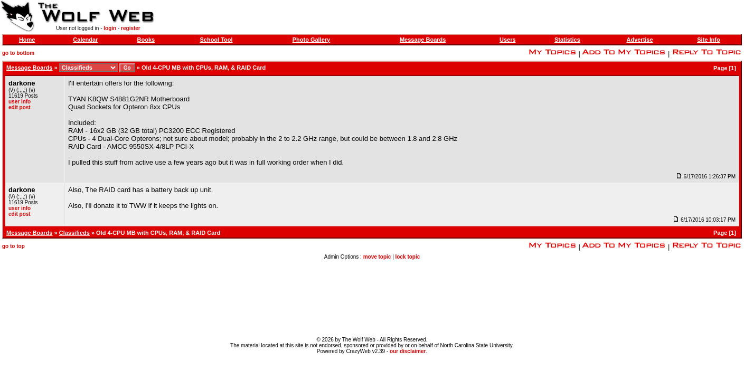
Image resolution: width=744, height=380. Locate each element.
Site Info (708, 39)
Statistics (567, 39)
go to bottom (18, 53)
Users (508, 39)
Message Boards (423, 39)
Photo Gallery (312, 39)
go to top (13, 246)
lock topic (407, 257)
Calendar (85, 39)
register (130, 28)
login (109, 28)
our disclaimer (408, 351)
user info (19, 101)
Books (146, 39)
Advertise (639, 39)
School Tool (216, 39)
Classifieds (74, 233)
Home (27, 39)
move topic (377, 257)
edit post (19, 107)
